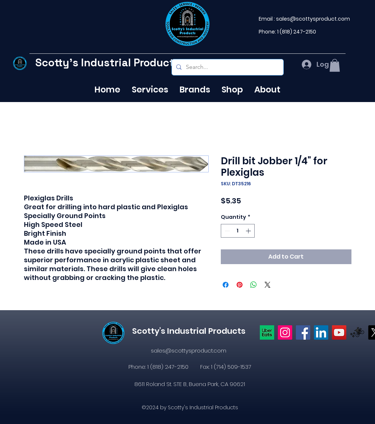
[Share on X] (267, 284)
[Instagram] (285, 332)
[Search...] (227, 67)
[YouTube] (339, 332)
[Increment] (249, 230)
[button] (334, 65)
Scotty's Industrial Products (107, 62)
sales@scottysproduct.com (313, 18)
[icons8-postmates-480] (357, 332)
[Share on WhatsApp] (253, 284)
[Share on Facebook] (225, 284)
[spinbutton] (237, 230)
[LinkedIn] (321, 332)
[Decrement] (226, 230)
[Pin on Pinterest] (239, 284)
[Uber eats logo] (267, 332)
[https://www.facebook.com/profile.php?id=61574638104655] (303, 332)
